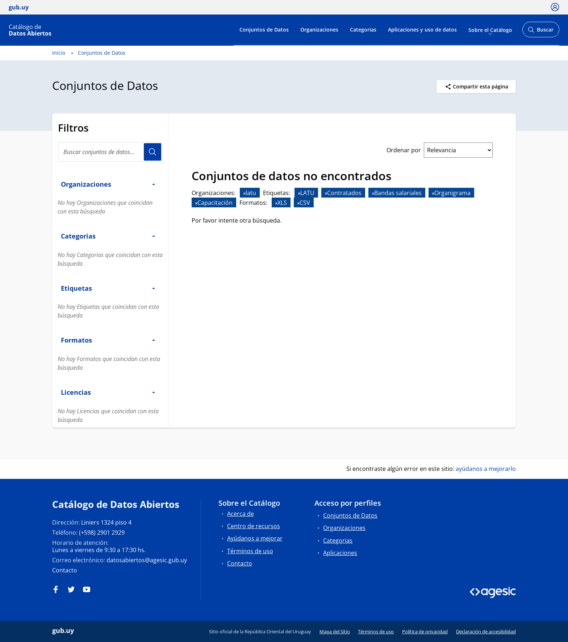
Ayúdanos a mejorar (255, 538)
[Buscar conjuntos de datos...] (110, 152)
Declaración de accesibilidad (486, 631)
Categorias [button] (108, 235)
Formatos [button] (108, 339)
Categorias (363, 29)
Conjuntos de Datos (264, 29)
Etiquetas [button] (108, 288)
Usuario (152, 152)
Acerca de (240, 514)
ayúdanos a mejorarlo (486, 469)
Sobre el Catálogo (490, 29)
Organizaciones (319, 29)
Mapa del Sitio (335, 631)
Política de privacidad (425, 631)
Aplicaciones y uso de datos (422, 29)
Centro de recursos (253, 526)
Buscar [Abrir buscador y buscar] (541, 31)
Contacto (64, 570)
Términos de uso (250, 551)
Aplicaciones (340, 553)
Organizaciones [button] (108, 184)
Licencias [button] (108, 392)
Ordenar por (404, 150)
